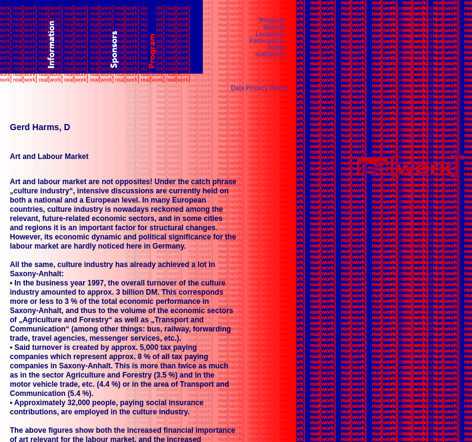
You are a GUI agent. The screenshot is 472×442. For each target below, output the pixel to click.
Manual (274, 27)
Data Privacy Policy (259, 88)
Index (277, 47)
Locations (270, 34)
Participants (267, 40)
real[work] (270, 54)
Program (272, 20)
